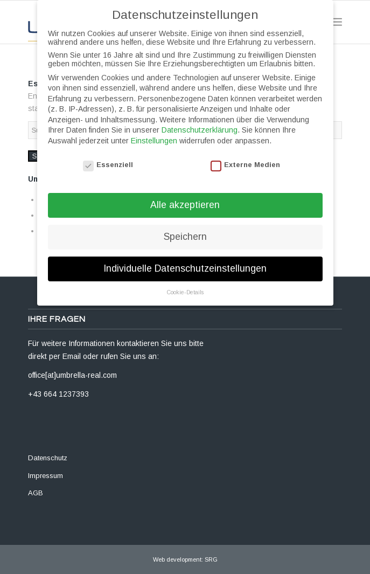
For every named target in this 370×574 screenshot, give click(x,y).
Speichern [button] (185, 226)
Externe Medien (246, 154)
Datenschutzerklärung (200, 119)
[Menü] (336, 22)
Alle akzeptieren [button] (185, 194)
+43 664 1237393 (58, 394)
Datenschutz (47, 458)
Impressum (45, 476)
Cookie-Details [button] (185, 282)
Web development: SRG (185, 559)
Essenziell (108, 154)
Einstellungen (154, 130)
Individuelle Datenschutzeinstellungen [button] (185, 258)
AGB (35, 493)
